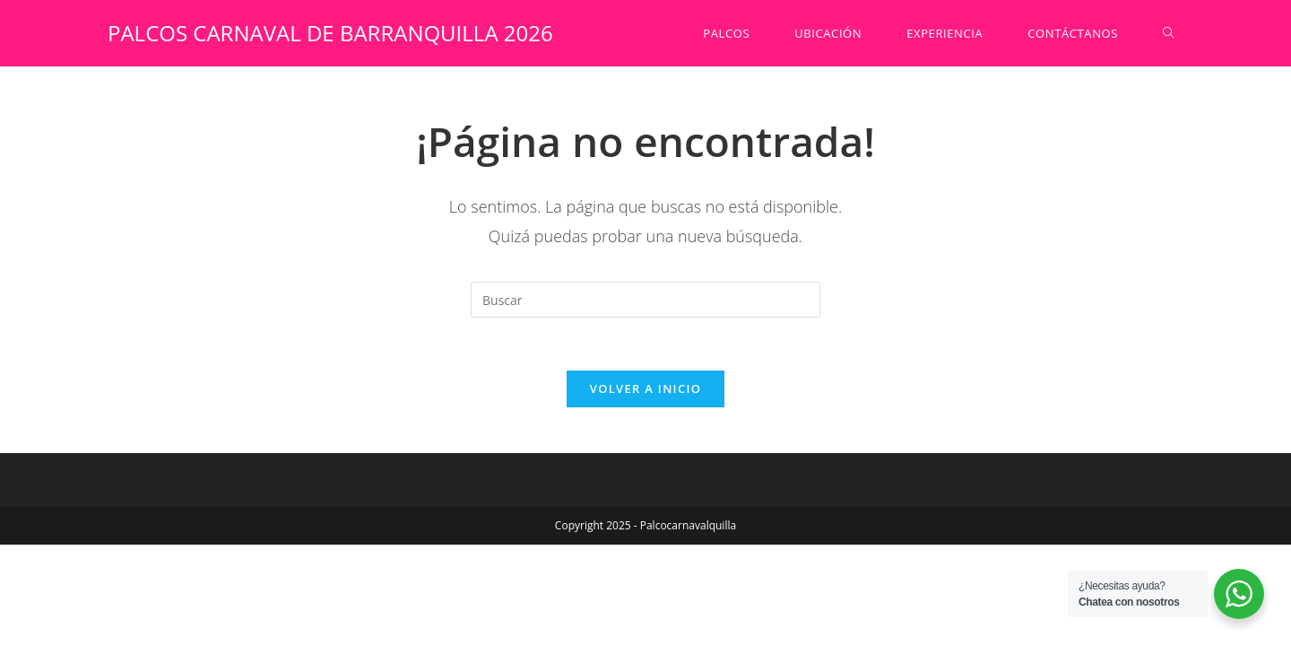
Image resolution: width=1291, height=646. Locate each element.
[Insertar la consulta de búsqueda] (645, 300)
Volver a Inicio (645, 390)
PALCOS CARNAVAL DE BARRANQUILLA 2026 (330, 33)
